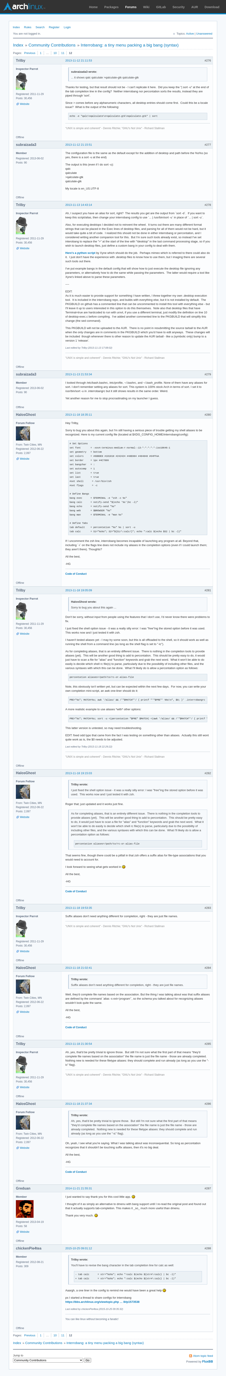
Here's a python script (80, 253)
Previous (29, 53)
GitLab (161, 7)
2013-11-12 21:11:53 (78, 60)
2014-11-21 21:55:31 (78, 1188)
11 (62, 53)
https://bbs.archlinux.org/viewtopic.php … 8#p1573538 (102, 1301)
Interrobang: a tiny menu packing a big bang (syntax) (130, 45)
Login (67, 27)
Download (212, 7)
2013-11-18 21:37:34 (78, 1103)
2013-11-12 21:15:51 (78, 144)
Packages (111, 7)
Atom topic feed (203, 1355)
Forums (130, 7)
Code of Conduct (76, 573)
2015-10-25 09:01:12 (78, 1248)
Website (24, 104)
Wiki (146, 7)
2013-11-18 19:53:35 (78, 907)
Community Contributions (51, 45)
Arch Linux (24, 6)
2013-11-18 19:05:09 (78, 590)
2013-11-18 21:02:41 (78, 967)
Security (179, 7)
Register (54, 27)
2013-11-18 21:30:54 (78, 1043)
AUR (194, 7)
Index (16, 27)
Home (93, 7)
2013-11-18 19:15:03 (78, 773)
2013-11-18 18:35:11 (78, 414)
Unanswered (204, 33)
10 (54, 53)
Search (40, 27)
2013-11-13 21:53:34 (78, 374)
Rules (27, 27)
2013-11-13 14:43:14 (78, 204)
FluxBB (207, 1361)
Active (190, 33)
